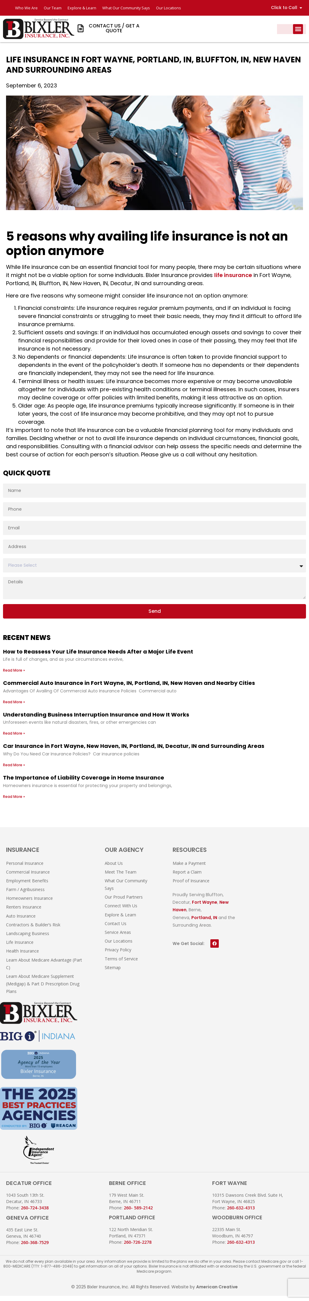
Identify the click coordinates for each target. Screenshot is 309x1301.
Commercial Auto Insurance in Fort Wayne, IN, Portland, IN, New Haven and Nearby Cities (129, 688)
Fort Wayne (204, 907)
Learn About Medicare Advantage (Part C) (44, 968)
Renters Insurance (23, 912)
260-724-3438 (35, 1213)
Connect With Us (121, 911)
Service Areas (118, 937)
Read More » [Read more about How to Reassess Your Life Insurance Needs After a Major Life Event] (14, 675)
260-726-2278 (137, 1247)
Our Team (53, 8)
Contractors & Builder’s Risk (33, 930)
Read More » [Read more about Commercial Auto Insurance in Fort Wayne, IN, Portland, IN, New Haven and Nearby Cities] (14, 707)
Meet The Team (120, 877)
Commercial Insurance (28, 877)
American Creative (217, 1292)
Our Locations (170, 8)
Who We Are (26, 8)
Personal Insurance (24, 868)
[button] (298, 29)
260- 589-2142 (138, 1213)
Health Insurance (22, 956)
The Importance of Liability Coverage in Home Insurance (83, 782)
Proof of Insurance (191, 886)
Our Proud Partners (124, 902)
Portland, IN (204, 923)
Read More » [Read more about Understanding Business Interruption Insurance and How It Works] (14, 738)
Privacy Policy (118, 955)
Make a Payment (189, 868)
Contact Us (115, 928)
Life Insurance (19, 947)
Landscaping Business (27, 938)
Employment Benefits (27, 886)
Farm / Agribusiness (25, 894)
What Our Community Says (127, 8)
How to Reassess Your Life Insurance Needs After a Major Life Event (98, 656)
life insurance (233, 280)
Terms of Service (121, 964)
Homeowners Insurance (29, 903)
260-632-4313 (241, 1213)
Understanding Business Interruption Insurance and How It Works (96, 719)
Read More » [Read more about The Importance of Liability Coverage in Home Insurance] (14, 801)
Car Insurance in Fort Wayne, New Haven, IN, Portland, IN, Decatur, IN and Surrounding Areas (133, 751)
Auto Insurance (21, 921)
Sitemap (113, 972)
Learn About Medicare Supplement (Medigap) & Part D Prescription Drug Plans (42, 988)
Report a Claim (187, 877)
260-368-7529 (35, 1247)
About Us (114, 868)
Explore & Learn (82, 8)
